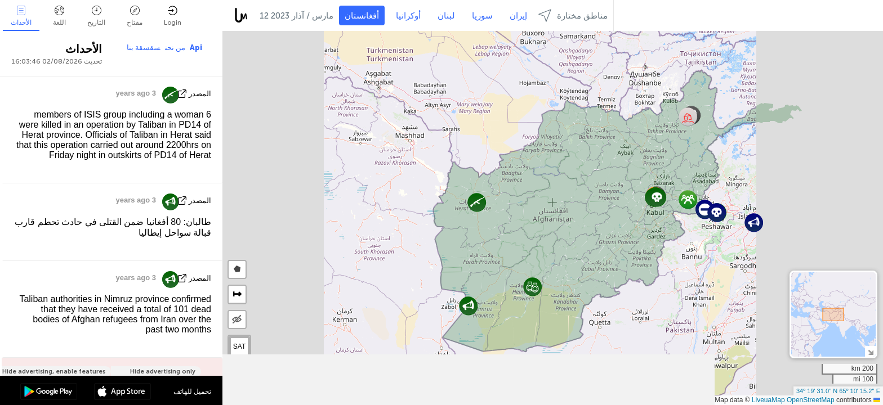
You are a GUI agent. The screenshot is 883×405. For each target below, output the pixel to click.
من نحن (175, 47)
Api (196, 47)
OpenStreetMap (811, 400)
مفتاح (134, 16)
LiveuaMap (768, 400)
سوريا (482, 16)
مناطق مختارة (573, 15)
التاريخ (96, 16)
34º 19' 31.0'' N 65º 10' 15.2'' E (838, 391)
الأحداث (21, 16)
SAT (239, 346)
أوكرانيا (408, 16)
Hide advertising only (162, 371)
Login (172, 16)
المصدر (200, 93)
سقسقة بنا (143, 47)
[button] (688, 199)
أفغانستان (362, 16)
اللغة (59, 16)
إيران (518, 16)
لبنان (446, 16)
